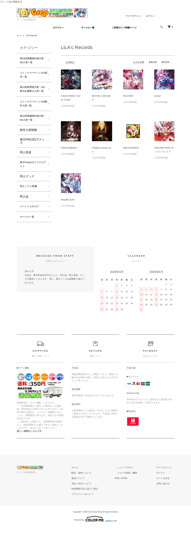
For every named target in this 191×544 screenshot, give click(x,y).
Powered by (95, 536)
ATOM (134, 496)
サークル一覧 (87, 27)
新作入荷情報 (28, 143)
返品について (90, 496)
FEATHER (128, 96)
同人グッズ (27, 191)
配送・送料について (94, 490)
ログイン (150, 16)
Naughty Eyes (68, 199)
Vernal (157, 96)
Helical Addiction (69, 148)
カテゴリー (58, 27)
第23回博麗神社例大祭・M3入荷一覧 (32, 61)
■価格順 (153, 62)
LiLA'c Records (33, 35)
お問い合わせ (165, 501)
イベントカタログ (31, 222)
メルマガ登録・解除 (135, 490)
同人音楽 (25, 165)
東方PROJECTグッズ (32, 154)
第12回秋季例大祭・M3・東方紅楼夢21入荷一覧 (32, 95)
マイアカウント (133, 16)
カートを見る (165, 496)
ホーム (19, 35)
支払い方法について (94, 501)
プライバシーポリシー (95, 512)
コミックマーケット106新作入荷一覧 (32, 114)
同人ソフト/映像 (30, 201)
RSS (127, 496)
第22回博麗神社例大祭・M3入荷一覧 (32, 131)
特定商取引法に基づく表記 (97, 506)
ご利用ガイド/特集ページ (124, 27)
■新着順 (166, 62)
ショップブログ (132, 485)
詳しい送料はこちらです (29, 448)
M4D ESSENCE (131, 148)
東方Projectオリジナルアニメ (31, 179)
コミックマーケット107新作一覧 (31, 77)
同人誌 (24, 212)
